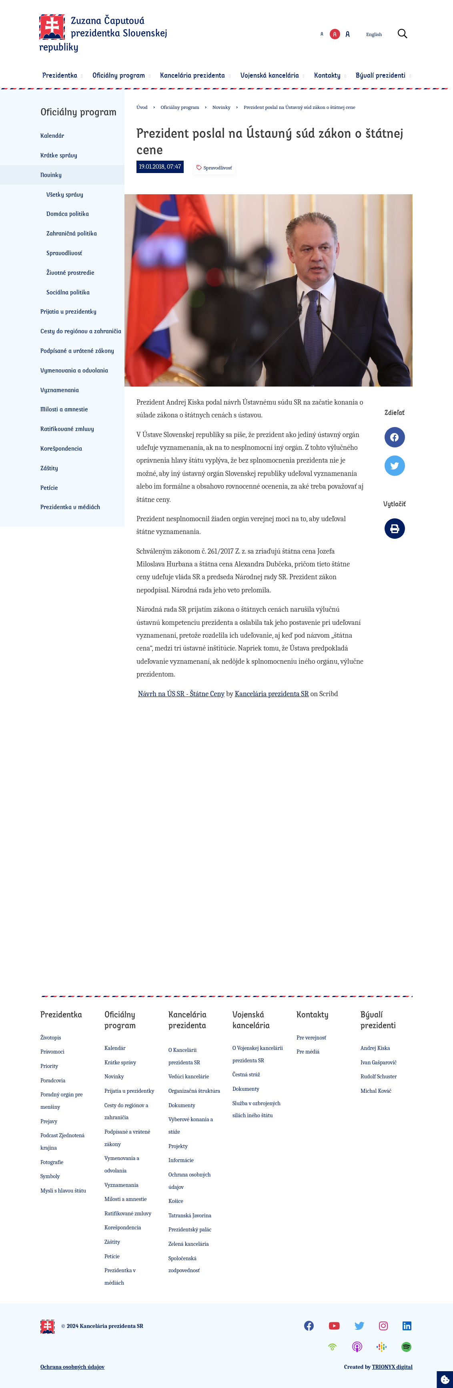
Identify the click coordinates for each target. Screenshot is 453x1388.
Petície (49, 487)
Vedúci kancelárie (188, 1076)
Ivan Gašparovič (379, 1062)
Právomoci (52, 1051)
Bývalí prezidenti (385, 75)
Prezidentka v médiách (70, 507)
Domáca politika (67, 214)
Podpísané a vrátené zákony (77, 350)
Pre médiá (308, 1051)
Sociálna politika (68, 292)
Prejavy (48, 1121)
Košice (175, 1201)
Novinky (51, 175)
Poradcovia (53, 1080)
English (375, 34)
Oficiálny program (123, 75)
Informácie (181, 1160)
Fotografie (51, 1162)
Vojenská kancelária (274, 75)
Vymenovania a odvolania (74, 370)
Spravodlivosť (64, 253)
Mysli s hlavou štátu (63, 1190)
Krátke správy (58, 155)
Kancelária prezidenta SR (272, 694)
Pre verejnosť (311, 1037)
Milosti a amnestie (64, 409)
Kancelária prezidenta (197, 75)
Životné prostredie (70, 272)
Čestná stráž (246, 1074)
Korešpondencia (61, 448)
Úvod (142, 107)
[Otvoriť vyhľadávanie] (404, 34)
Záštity (49, 468)
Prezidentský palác (189, 1229)
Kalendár (52, 135)
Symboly (50, 1176)
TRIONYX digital (392, 1367)
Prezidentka (64, 75)
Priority (49, 1066)
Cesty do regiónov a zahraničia (80, 331)
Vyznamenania (59, 390)
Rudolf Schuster (379, 1076)
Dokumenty (181, 1105)
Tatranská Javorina (189, 1215)
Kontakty (331, 75)
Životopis (50, 1037)
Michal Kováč (376, 1091)
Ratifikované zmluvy (67, 429)
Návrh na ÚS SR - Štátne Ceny (181, 694)
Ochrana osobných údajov (72, 1367)
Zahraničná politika (71, 233)
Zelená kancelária (188, 1244)
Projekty (178, 1146)
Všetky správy (64, 194)
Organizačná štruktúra (194, 1091)
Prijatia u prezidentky (68, 311)
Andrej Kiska (375, 1048)
